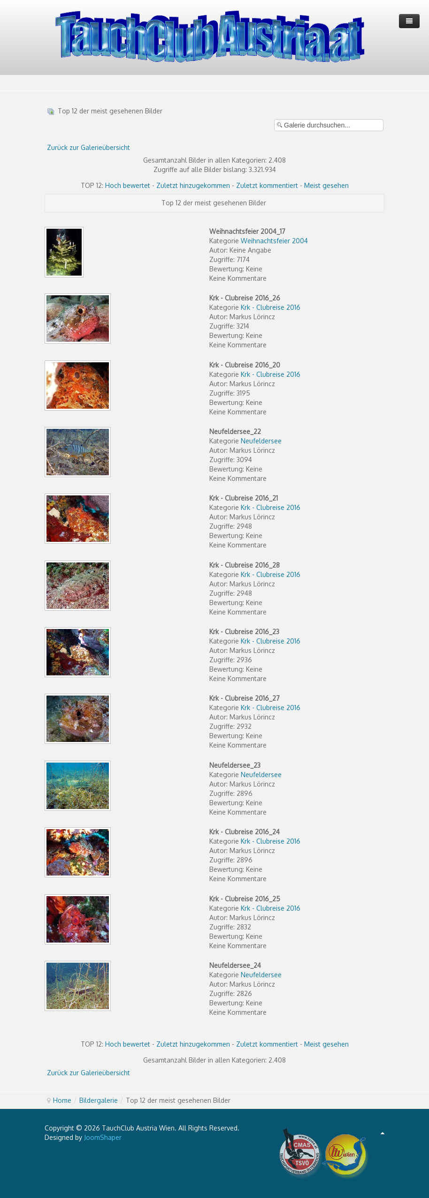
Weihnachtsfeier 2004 (274, 241)
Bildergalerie (98, 1100)
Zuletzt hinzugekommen (193, 185)
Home (62, 1100)
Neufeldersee (261, 441)
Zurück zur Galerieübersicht (88, 147)
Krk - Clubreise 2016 (270, 307)
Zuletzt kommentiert (267, 185)
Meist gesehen (326, 185)
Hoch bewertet (127, 185)
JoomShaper (103, 1137)
